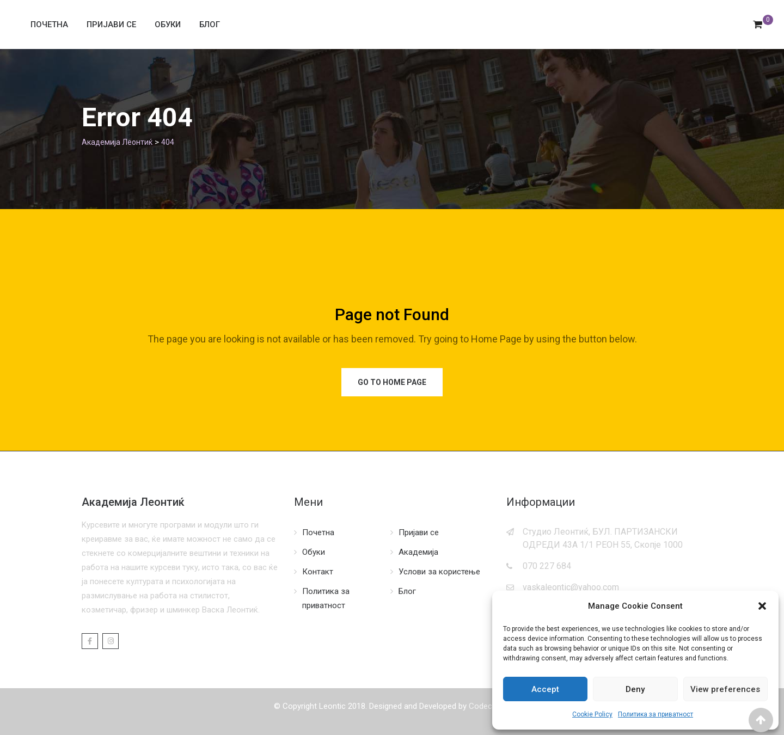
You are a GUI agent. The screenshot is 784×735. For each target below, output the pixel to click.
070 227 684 (547, 566)
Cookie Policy (592, 714)
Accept (545, 689)
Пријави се (111, 24)
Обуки (168, 24)
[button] (762, 606)
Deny (635, 689)
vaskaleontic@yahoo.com (571, 587)
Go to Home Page (392, 382)
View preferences (725, 689)
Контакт (317, 572)
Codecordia (489, 706)
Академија (418, 552)
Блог (209, 24)
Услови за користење (439, 572)
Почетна (49, 24)
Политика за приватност (655, 714)
